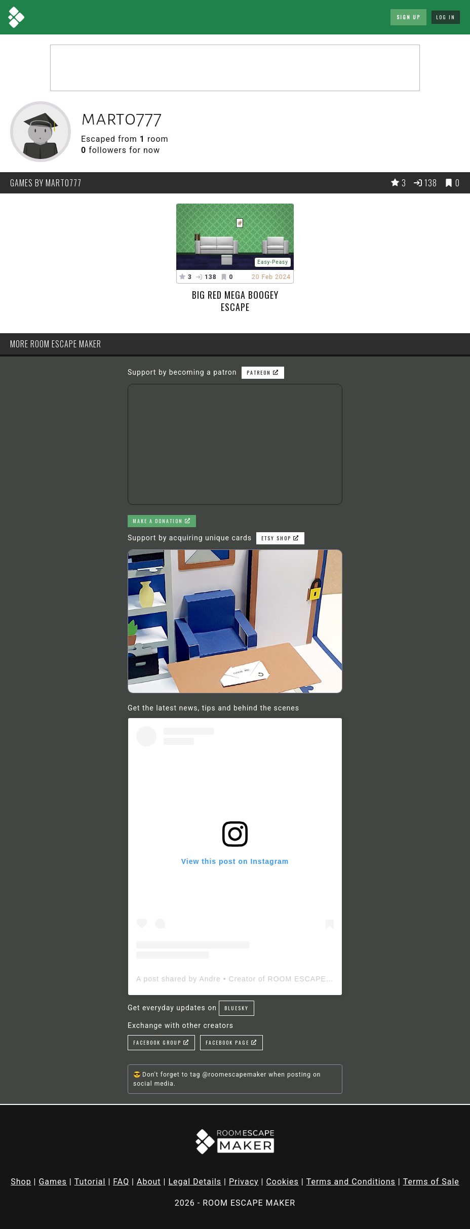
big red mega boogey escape (235, 300)
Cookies (282, 1181)
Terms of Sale (431, 1181)
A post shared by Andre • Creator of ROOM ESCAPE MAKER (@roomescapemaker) (287, 979)
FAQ (121, 1181)
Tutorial (90, 1181)
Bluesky (236, 1008)
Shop (21, 1181)
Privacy (244, 1181)
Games (52, 1181)
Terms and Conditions (351, 1181)
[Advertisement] (235, 68)
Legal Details (194, 1181)
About (149, 1181)
